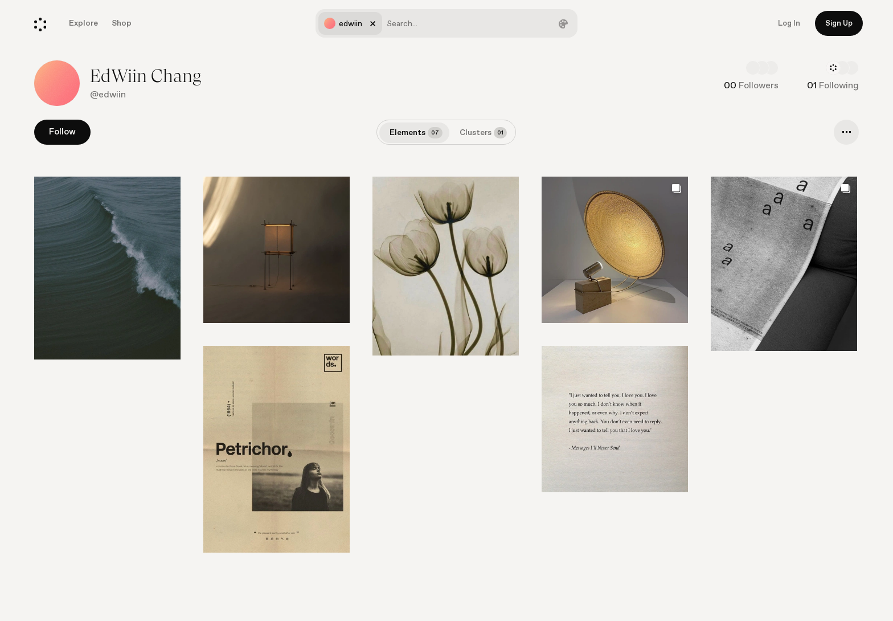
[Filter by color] (563, 23)
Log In (789, 23)
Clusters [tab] (483, 132)
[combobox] (446, 23)
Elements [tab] (416, 132)
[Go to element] (107, 268)
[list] (446, 376)
